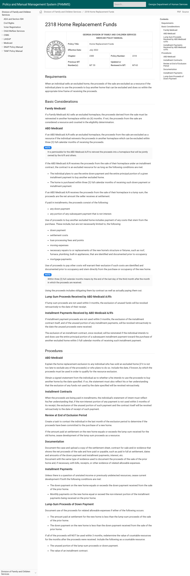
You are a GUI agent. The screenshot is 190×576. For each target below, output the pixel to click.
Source (185, 12)
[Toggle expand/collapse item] (2, 31)
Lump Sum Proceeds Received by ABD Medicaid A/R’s (174, 39)
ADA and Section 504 (13, 19)
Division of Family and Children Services (62, 12)
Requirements (167, 23)
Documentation (170, 69)
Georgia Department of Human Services (168, 4)
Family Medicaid (170, 30)
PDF (179, 12)
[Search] (130, 4)
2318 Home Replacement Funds (99, 12)
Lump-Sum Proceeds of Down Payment (173, 77)
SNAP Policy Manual (13, 47)
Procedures (166, 53)
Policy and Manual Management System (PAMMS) (36, 4)
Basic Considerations (170, 26)
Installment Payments (172, 73)
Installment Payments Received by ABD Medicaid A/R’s (174, 47)
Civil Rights (9, 23)
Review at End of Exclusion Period (174, 64)
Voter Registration (12, 27)
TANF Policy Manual (13, 51)
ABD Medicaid (169, 33)
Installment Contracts (172, 60)
